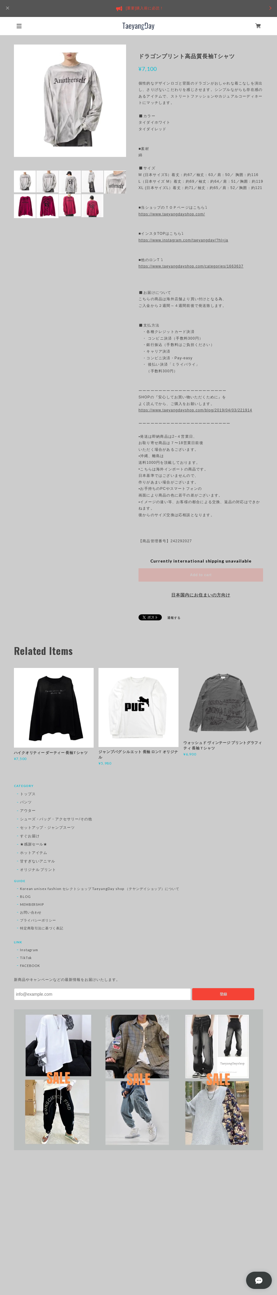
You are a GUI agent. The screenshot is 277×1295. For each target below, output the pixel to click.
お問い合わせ (31, 912)
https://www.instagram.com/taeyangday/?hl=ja (183, 240)
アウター (28, 810)
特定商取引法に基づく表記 (42, 928)
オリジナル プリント (38, 869)
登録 (223, 994)
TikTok (26, 958)
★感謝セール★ (34, 844)
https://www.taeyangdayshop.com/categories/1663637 (190, 266)
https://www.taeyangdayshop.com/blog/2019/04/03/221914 (195, 410)
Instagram (29, 950)
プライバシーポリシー (38, 920)
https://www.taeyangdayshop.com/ (171, 214)
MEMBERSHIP (32, 904)
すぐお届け (30, 836)
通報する (174, 617)
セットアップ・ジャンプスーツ (47, 827)
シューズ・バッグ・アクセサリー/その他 (56, 819)
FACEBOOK (30, 966)
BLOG (25, 896)
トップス (28, 794)
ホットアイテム (34, 852)
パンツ (26, 802)
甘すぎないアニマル (37, 861)
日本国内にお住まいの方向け (200, 595)
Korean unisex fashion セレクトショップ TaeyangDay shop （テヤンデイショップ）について (100, 889)
